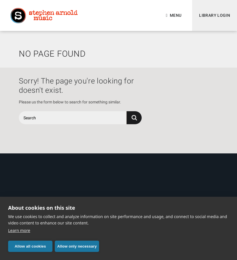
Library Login (214, 15)
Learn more (19, 230)
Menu (175, 15)
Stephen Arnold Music (44, 15)
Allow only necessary (77, 246)
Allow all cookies (30, 246)
